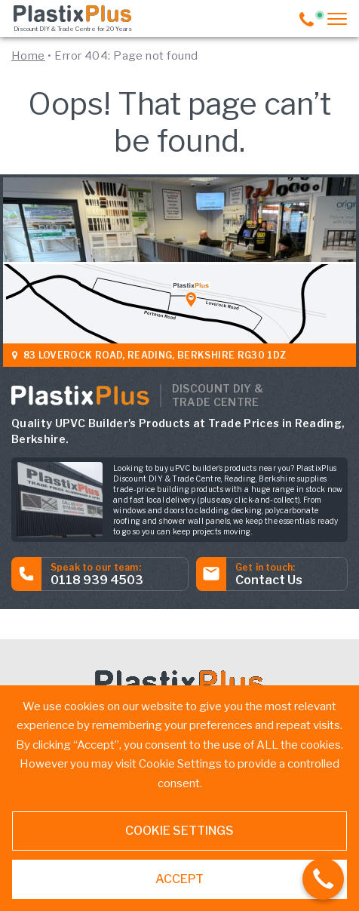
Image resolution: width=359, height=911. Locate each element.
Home (28, 56)
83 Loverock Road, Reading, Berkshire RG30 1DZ (150, 355)
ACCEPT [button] (179, 879)
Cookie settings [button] (179, 830)
